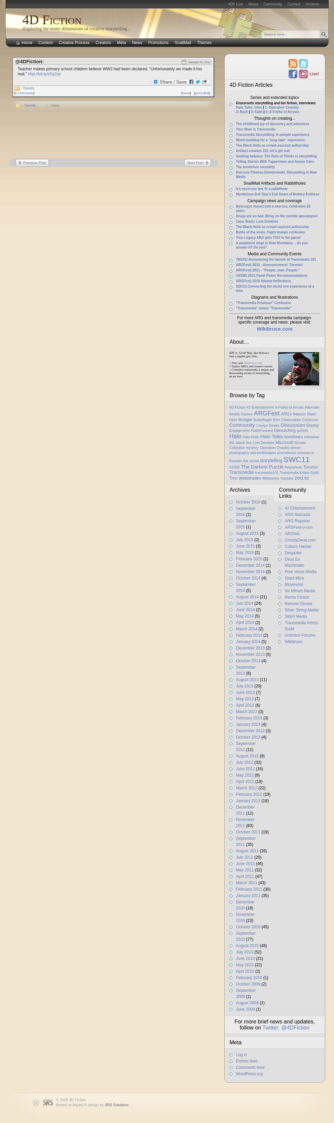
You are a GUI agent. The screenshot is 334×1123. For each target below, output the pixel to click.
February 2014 (249, 635)
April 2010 (245, 971)
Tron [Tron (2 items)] (233, 478)
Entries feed (247, 1061)
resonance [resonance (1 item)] (305, 453)
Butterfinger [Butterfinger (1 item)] (262, 420)
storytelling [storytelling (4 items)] (271, 460)
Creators (103, 42)
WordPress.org (249, 1074)
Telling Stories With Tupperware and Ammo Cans (275, 161)
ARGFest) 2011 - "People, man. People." (268, 270)
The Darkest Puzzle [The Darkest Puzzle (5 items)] (262, 467)
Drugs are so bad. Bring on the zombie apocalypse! (277, 216)
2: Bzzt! (242, 112)
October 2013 (248, 661)
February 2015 (249, 559)
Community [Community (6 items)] (242, 425)
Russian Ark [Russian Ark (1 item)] (239, 461)
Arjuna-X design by (100, 1105)
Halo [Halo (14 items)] (235, 436)
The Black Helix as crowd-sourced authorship (272, 145)
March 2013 (246, 711)
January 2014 (248, 641)
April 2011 (245, 876)
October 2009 (248, 984)
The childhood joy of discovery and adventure (272, 124)
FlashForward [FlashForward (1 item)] (262, 430)
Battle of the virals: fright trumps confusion (270, 232)
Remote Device (298, 603)
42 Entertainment (300, 508)
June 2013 (245, 692)
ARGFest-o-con (299, 527)
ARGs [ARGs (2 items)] (286, 414)
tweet (186, 93)
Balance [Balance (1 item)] (299, 414)
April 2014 (245, 622)
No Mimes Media (300, 591)
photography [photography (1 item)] (239, 453)
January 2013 (248, 724)
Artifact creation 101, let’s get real (263, 151)
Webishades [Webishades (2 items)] (250, 478)
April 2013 (245, 705)
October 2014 (248, 578)
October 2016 (248, 502)
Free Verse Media (301, 571)
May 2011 (245, 870)
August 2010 (247, 945)
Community (272, 4)
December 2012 (250, 730)
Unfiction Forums (300, 635)
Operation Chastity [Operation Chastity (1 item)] (274, 448)
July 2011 (244, 857)
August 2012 (247, 756)
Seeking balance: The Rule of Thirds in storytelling (276, 156)
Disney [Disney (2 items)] (312, 425)
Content (46, 42)
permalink (202, 93)
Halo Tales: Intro (249, 107)
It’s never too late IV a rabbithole (262, 189)
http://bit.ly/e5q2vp (44, 74)
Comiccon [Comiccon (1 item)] (310, 420)
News (137, 42)
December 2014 (250, 565)
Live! (314, 74)
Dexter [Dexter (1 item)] (274, 425)
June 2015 (245, 546)
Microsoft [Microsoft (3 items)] (284, 442)
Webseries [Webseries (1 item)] (270, 478)
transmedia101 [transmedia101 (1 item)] (267, 473)
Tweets (29, 88)
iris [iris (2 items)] (231, 442)
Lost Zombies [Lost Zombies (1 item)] (263, 443)
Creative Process (74, 42)
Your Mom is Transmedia (256, 129)
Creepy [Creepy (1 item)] (261, 425)
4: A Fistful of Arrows (282, 112)
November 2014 (250, 571)
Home (27, 42)
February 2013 (249, 718)
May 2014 (245, 616)
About (253, 4)
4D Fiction (52, 19)
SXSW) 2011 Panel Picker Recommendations (271, 275)
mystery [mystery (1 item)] (252, 448)
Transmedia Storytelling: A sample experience (272, 135)
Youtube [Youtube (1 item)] (286, 478)
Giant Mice (294, 578)
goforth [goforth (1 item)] (302, 430)
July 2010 (244, 952)
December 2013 (250, 648)
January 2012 (248, 800)
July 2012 (244, 762)
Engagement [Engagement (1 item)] (239, 430)
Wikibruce (294, 641)
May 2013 (245, 699)
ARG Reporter (297, 521)
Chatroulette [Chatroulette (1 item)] (291, 420)
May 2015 (245, 552)
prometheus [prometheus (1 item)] (286, 453)
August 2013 (247, 679)
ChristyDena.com (300, 540)
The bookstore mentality (255, 167)
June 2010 (245, 958)
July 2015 (244, 539)
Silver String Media (302, 610)
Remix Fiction (297, 597)
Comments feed (250, 1067)
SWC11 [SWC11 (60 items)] (297, 459)
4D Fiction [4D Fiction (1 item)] (237, 407)
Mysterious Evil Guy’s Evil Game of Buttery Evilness (278, 194)
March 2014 (246, 629)
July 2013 (244, 686)
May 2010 (245, 965)
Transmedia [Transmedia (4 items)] (241, 472)
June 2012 (245, 768)
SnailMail (183, 42)
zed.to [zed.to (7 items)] (302, 478)
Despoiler (293, 553)
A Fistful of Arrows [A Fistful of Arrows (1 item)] (289, 407)
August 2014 (247, 597)
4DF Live (235, 4)
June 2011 (245, 863)
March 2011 (246, 883)
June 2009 (245, 1009)
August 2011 (247, 851)
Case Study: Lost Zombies (257, 221)
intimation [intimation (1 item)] (312, 437)
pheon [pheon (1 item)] (296, 448)
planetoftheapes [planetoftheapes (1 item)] (263, 453)
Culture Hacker (298, 546)
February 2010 (249, 977)
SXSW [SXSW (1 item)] (234, 467)
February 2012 (249, 794)
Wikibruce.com (253, 363)
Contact (294, 4)
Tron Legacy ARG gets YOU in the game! (268, 237)
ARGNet (292, 533)
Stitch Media (296, 616)
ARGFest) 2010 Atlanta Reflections (263, 281)
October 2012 (248, 737)
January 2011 (248, 895)
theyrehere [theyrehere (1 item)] (293, 467)
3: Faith (257, 112)
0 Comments (24, 93)
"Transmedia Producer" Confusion (263, 303)
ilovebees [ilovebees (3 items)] (293, 436)
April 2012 (245, 781)
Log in (241, 1054)
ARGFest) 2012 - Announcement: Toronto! (269, 265)
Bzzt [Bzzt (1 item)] (276, 420)
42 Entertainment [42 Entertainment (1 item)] (260, 407)
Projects (312, 4)
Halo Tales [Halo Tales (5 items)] (271, 436)
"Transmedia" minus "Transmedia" (264, 308)
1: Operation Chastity (282, 107)
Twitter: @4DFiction (285, 1028)
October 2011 (248, 832)
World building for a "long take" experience (270, 140)
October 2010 (248, 927)
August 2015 (247, 533)
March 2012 (246, 788)
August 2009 (247, 1003)
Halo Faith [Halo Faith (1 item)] (251, 437)
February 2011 (249, 889)
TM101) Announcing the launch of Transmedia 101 (276, 259)
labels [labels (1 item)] (240, 443)
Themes (204, 42)
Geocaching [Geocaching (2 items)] (285, 430)
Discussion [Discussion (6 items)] (293, 425)
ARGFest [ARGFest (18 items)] (267, 413)
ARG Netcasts (297, 514)
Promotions (158, 42)
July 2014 (244, 603)
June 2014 (245, 609)
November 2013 (250, 654)
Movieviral (294, 584)
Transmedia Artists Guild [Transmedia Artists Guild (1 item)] (299, 473)
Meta (121, 42)
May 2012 (245, 775)
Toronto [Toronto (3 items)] (310, 467)
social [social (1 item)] (254, 461)
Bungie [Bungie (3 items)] (245, 419)
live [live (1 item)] (249, 443)
